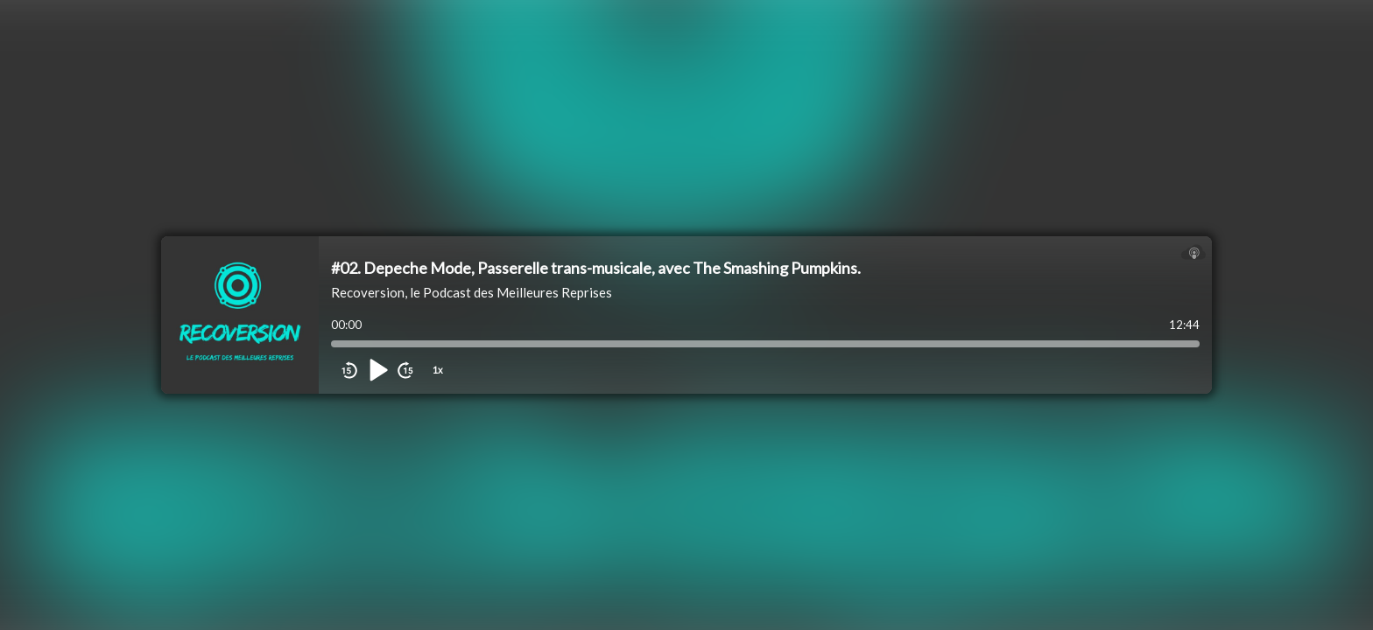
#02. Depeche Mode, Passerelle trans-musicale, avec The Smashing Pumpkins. (596, 267)
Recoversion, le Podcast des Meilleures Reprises (471, 292)
